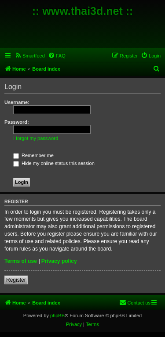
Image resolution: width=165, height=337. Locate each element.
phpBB (57, 315)
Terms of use (20, 261)
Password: (16, 122)
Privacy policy (59, 261)
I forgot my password (35, 138)
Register (16, 280)
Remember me (33, 155)
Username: (16, 102)
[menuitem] (30, 55)
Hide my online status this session (54, 163)
